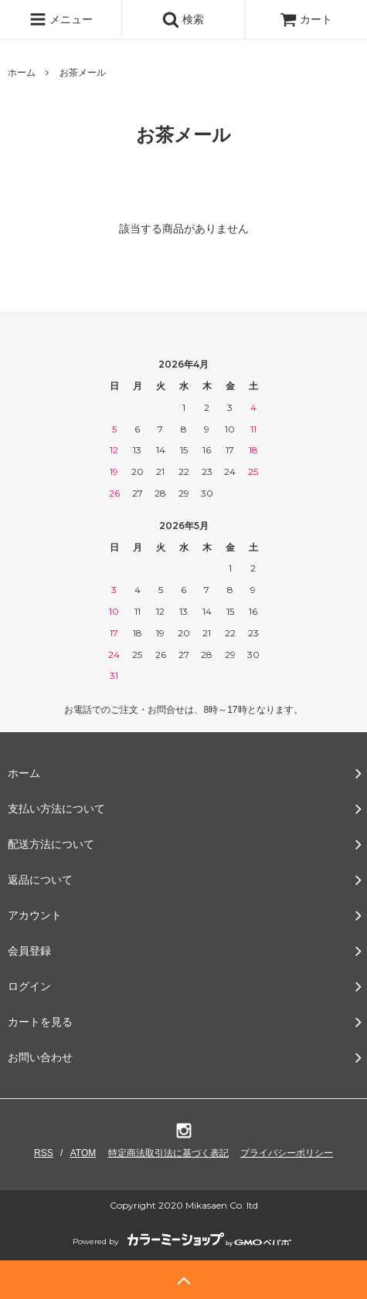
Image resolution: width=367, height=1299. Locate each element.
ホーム (22, 72)
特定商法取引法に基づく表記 (168, 1153)
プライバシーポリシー (286, 1153)
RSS (43, 1153)
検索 (183, 19)
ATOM (83, 1153)
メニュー (61, 19)
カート (306, 19)
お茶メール (82, 72)
